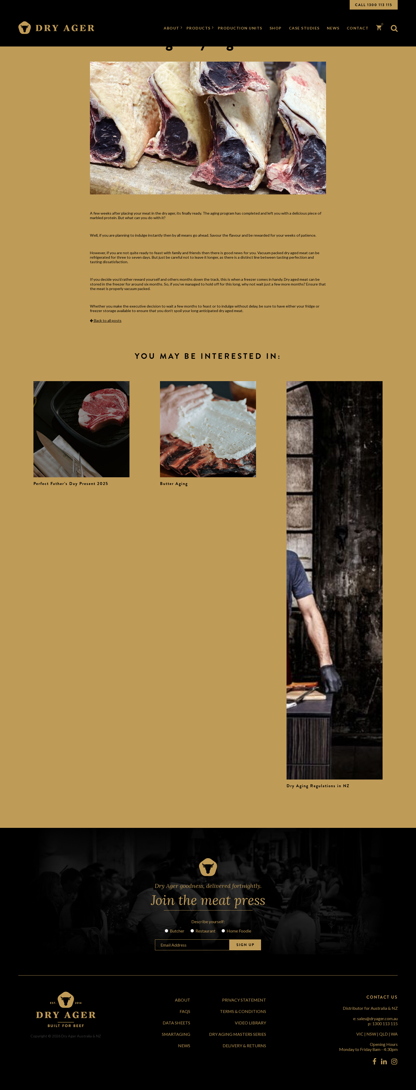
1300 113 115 (385, 1023)
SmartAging (176, 1034)
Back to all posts (106, 320)
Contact (358, 28)
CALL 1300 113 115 (373, 4)
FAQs (185, 1011)
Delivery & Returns (244, 1045)
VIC (359, 1033)
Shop (276, 28)
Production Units (240, 28)
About (171, 28)
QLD (383, 1033)
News (333, 28)
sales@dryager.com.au (377, 1018)
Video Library (250, 1022)
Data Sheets (176, 1022)
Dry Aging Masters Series (237, 1034)
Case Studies (304, 28)
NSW (371, 1033)
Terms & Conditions (243, 1011)
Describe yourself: (208, 921)
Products (199, 28)
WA (394, 1033)
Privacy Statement (244, 999)
